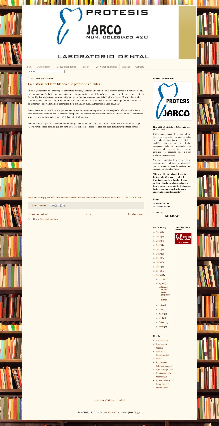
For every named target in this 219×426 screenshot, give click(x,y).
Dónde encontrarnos (66, 66)
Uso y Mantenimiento (106, 66)
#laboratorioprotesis (164, 369)
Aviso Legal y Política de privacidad (109, 400)
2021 (158, 249)
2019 (158, 258)
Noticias (126, 66)
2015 (158, 275)
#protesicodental (163, 380)
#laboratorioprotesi (164, 366)
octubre (162, 279)
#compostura (161, 344)
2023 (158, 241)
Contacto (139, 66)
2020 (158, 254)
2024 (158, 237)
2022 (158, 245)
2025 (158, 232)
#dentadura (160, 351)
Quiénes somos (44, 66)
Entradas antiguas (135, 214)
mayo (161, 314)
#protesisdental (162, 384)
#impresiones (161, 362)
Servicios (85, 66)
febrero (162, 322)
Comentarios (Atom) (49, 219)
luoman (111, 412)
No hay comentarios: (39, 205)
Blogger (137, 412)
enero (161, 327)
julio (161, 305)
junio (161, 309)
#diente (159, 359)
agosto (162, 283)
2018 (158, 262)
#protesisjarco (162, 388)
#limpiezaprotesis (163, 373)
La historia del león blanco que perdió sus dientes (64, 84)
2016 (158, 271)
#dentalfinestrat (162, 355)
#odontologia (161, 377)
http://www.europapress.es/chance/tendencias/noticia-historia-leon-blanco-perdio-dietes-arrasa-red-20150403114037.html (85, 197)
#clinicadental (162, 340)
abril (161, 318)
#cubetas (159, 348)
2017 (158, 267)
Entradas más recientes (38, 214)
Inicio (28, 66)
